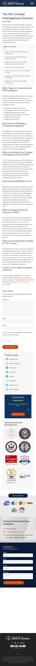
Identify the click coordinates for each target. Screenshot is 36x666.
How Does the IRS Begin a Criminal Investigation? (16, 58)
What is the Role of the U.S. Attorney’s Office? (17, 71)
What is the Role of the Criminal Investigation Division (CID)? (15, 63)
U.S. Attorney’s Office (21, 222)
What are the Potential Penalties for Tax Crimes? (17, 76)
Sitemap (18, 654)
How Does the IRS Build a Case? (15, 67)
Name (4, 318)
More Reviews (18, 414)
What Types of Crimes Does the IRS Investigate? (16, 52)
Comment (5, 299)
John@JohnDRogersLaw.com (15, 532)
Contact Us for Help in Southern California (15, 82)
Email (4, 325)
